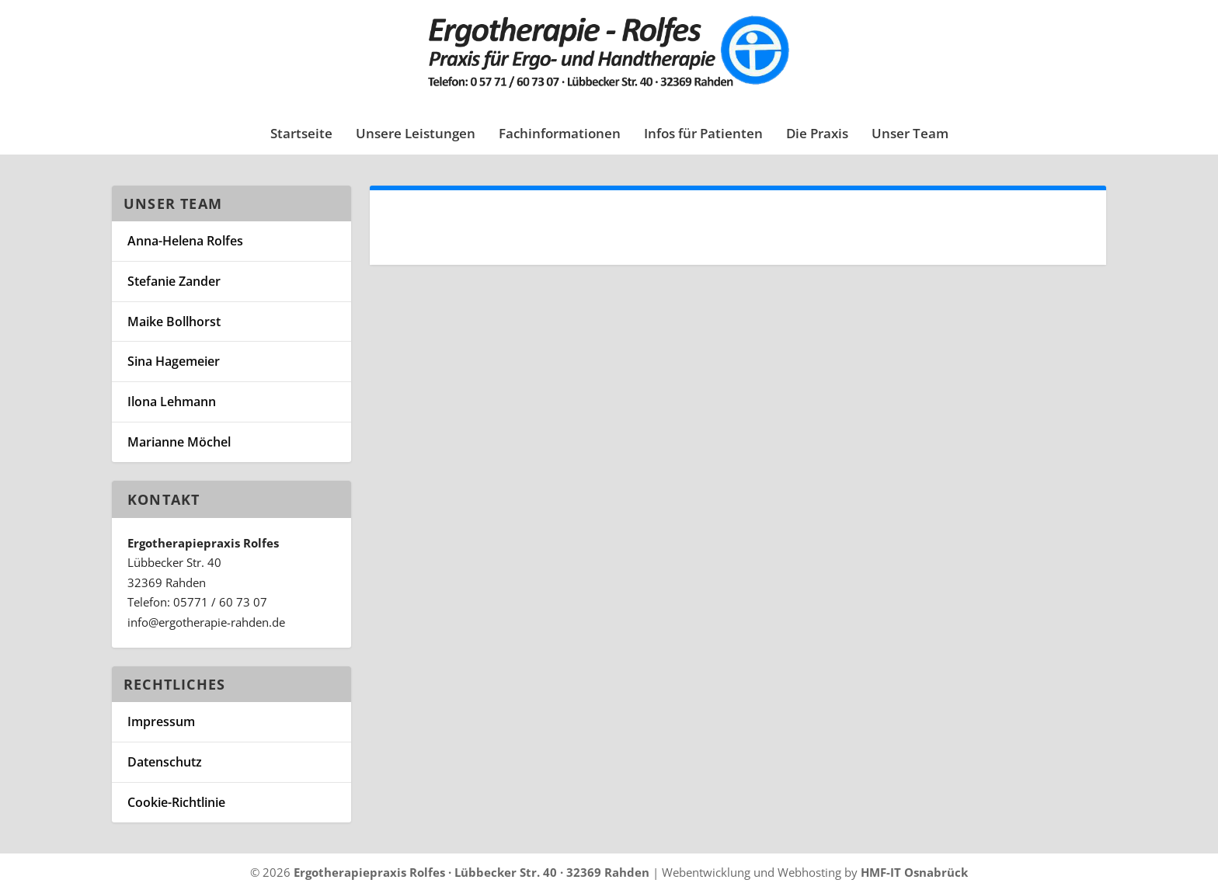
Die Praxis (817, 134)
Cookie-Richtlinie (176, 802)
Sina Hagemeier (173, 361)
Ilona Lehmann (171, 401)
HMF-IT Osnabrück (914, 872)
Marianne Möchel (179, 441)
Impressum (161, 721)
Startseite (301, 134)
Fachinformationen (560, 134)
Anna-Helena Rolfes (185, 240)
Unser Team (910, 134)
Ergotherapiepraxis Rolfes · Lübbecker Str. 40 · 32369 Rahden (471, 872)
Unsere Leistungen (415, 134)
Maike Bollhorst (174, 321)
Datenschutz (164, 761)
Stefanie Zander (174, 281)
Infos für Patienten (703, 134)
